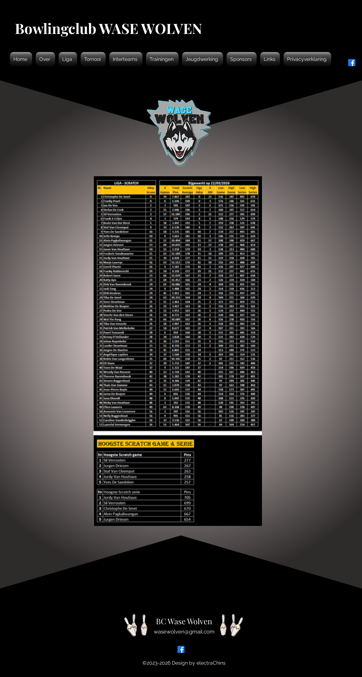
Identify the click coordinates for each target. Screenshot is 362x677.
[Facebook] (181, 649)
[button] (45, 59)
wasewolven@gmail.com (184, 632)
